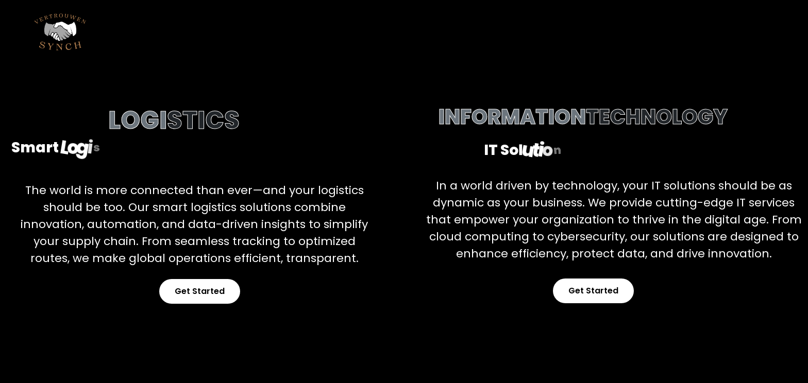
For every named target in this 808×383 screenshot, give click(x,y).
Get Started (200, 291)
